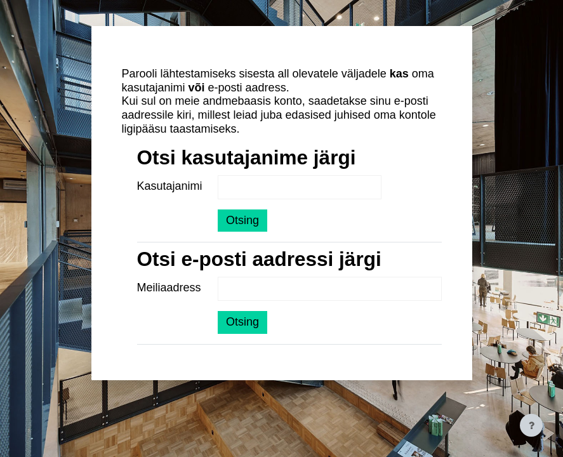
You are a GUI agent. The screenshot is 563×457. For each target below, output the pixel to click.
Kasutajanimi (169, 186)
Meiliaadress (169, 287)
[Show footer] (531, 425)
